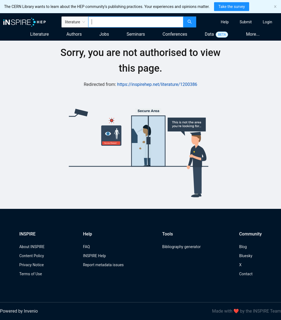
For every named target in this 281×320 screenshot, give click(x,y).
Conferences (174, 34)
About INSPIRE (31, 247)
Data (209, 34)
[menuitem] (225, 22)
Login (267, 22)
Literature (39, 34)
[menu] (239, 22)
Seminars (136, 34)
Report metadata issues (103, 265)
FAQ (86, 247)
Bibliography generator (181, 247)
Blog (243, 247)
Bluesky (245, 256)
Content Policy (31, 256)
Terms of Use (30, 274)
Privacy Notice (31, 265)
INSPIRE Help (94, 256)
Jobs (104, 34)
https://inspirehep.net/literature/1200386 (157, 84)
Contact (245, 274)
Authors (74, 34)
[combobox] (135, 21)
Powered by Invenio (19, 311)
